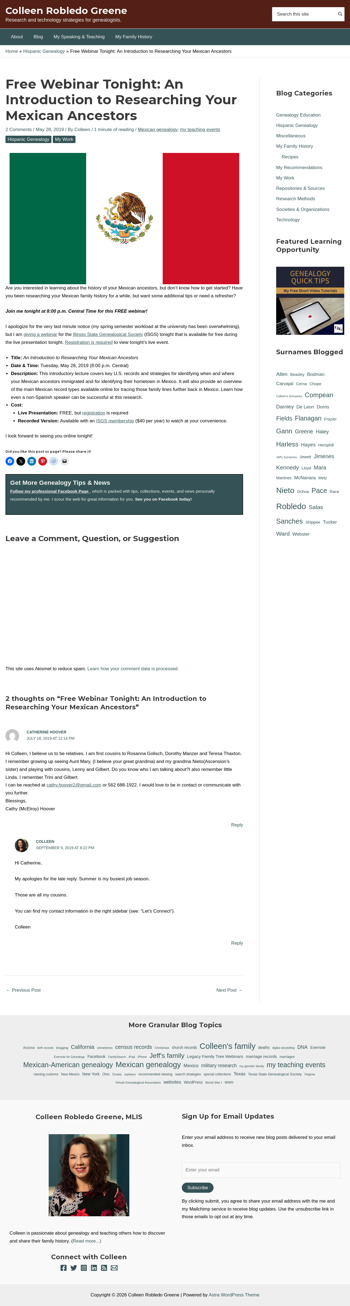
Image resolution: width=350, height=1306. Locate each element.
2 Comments (18, 129)
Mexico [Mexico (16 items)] (191, 1065)
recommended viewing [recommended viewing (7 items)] (155, 1074)
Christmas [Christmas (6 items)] (162, 1047)
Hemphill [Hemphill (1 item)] (326, 445)
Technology (288, 219)
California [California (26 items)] (82, 1047)
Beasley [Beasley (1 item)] (297, 374)
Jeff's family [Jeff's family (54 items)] (166, 1055)
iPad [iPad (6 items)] (132, 1056)
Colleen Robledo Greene (66, 10)
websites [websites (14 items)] (172, 1082)
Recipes (290, 156)
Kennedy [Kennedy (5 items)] (287, 467)
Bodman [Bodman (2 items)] (316, 374)
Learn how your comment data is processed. (133, 668)
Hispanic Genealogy (28, 139)
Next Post (230, 990)
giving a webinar (40, 334)
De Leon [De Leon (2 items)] (305, 407)
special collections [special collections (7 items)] (217, 1074)
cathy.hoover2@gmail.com (73, 785)
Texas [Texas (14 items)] (239, 1073)
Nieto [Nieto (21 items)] (285, 490)
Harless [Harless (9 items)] (287, 444)
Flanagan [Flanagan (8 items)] (308, 418)
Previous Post (23, 990)
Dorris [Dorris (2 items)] (323, 407)
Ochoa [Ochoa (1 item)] (303, 491)
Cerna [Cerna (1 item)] (301, 384)
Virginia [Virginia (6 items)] (309, 1074)
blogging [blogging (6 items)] (62, 1047)
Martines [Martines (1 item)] (283, 478)
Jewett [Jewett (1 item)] (305, 457)
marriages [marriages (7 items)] (286, 1057)
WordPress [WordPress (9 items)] (193, 1082)
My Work (64, 139)
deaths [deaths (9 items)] (264, 1047)
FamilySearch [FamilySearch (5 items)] (117, 1056)
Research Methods (295, 198)
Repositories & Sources (300, 188)
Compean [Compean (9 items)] (319, 395)
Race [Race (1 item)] (334, 491)
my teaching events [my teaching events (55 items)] (296, 1065)
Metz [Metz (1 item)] (322, 478)
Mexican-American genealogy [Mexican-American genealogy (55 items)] (68, 1065)
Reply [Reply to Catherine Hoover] (237, 825)
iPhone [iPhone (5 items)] (142, 1056)
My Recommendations (299, 167)
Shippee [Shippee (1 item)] (312, 522)
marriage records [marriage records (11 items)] (261, 1056)
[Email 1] (114, 1267)
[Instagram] (83, 1267)
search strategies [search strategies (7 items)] (188, 1074)
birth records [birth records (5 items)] (45, 1047)
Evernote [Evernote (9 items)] (318, 1047)
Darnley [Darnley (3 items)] (285, 407)
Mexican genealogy (157, 129)
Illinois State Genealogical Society (108, 334)
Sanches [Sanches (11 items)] (289, 521)
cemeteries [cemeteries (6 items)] (104, 1047)
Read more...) (87, 1241)
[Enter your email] (261, 1170)
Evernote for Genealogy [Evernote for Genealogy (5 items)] (69, 1056)
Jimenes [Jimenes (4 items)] (324, 456)
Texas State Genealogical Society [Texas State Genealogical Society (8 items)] (275, 1074)
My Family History (294, 146)
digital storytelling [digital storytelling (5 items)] (283, 1047)
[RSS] (104, 1267)
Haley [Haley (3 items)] (322, 431)
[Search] (340, 14)
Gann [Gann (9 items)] (284, 431)
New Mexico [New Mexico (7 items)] (70, 1074)
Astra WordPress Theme (234, 1295)
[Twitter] (73, 1267)
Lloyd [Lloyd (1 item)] (306, 468)
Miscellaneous (291, 135)
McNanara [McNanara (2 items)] (305, 477)
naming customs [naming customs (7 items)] (46, 1074)
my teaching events (200, 129)
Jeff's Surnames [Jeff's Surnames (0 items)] (286, 457)
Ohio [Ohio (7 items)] (105, 1074)
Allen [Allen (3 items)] (282, 374)
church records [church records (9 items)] (184, 1047)
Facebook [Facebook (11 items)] (97, 1056)
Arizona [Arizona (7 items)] (29, 1048)
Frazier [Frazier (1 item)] (330, 419)
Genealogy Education (298, 115)
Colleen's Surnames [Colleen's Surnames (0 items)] (289, 396)
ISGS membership (115, 420)
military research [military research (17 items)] (219, 1065)
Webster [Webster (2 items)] (301, 534)
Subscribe (197, 1187)
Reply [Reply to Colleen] (237, 943)
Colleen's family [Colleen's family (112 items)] (227, 1046)
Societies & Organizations (302, 209)
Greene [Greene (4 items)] (304, 431)
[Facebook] (63, 1267)
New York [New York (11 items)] (91, 1074)
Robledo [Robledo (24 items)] (291, 506)
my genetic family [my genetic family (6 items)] (251, 1066)
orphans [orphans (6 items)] (130, 1074)
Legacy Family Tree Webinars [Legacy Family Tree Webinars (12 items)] (215, 1056)
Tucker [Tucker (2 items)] (330, 522)
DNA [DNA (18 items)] (302, 1047)
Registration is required (89, 342)
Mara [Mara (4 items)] (320, 468)
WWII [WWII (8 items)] (228, 1082)
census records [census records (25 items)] (133, 1047)
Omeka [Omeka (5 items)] (116, 1074)
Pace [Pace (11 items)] (319, 490)
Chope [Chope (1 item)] (315, 384)
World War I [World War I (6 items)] (213, 1082)
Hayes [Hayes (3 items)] (308, 445)
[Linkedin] (94, 1267)
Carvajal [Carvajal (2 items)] (284, 383)
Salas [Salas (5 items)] (316, 507)
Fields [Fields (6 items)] (284, 418)
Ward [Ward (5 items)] (283, 533)
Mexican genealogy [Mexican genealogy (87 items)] (148, 1065)
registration (93, 413)
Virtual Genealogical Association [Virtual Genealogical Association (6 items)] (138, 1082)
